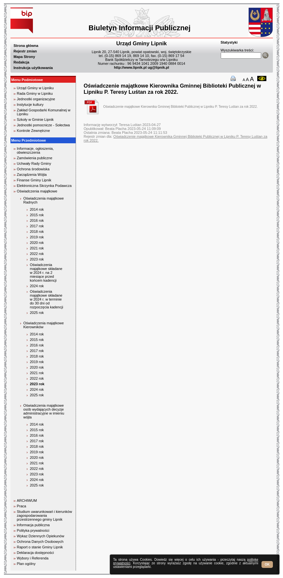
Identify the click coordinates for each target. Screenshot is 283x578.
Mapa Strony (24, 57)
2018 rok (37, 231)
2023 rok (37, 259)
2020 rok (37, 243)
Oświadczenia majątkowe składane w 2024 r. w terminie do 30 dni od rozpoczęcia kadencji (46, 299)
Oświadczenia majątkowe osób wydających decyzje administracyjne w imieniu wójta (43, 411)
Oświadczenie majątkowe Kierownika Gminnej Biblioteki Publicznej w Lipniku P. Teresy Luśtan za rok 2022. (180, 106)
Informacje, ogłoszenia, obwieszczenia (35, 150)
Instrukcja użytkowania (33, 68)
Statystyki (229, 42)
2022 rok (37, 254)
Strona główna (26, 46)
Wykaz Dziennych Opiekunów (40, 536)
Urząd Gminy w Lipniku (35, 88)
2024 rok (37, 286)
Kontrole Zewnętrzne (33, 131)
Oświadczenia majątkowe (37, 191)
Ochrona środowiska (33, 169)
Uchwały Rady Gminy (34, 163)
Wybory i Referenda (33, 558)
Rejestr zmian (25, 51)
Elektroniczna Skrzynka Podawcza (44, 186)
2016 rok (37, 220)
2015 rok (37, 215)
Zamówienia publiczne (34, 158)
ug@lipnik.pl (158, 67)
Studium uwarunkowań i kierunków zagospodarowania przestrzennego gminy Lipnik (44, 515)
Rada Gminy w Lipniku (35, 93)
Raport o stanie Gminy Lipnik (40, 547)
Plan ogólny (26, 564)
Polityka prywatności (33, 530)
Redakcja (21, 62)
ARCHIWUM (27, 500)
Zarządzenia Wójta (32, 174)
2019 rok (37, 237)
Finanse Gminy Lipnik (34, 180)
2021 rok (37, 248)
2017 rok (37, 226)
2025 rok (37, 313)
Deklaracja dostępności (35, 553)
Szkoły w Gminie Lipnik (35, 119)
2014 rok (37, 209)
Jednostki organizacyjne (36, 99)
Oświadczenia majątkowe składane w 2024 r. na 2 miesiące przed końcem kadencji (46, 272)
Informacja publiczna (33, 525)
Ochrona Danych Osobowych (40, 541)
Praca (21, 506)
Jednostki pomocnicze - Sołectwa (43, 125)
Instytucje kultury (30, 104)
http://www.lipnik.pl (130, 67)
